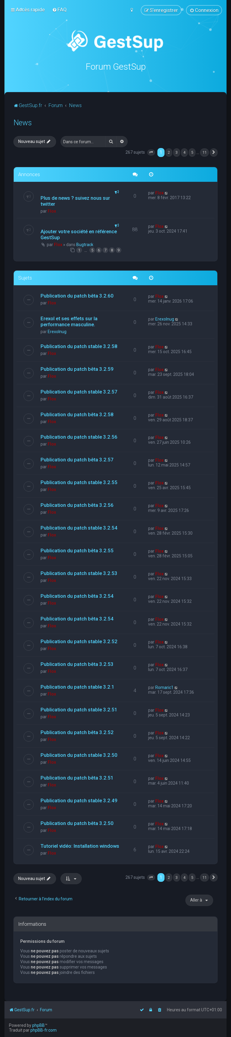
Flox (52, 210)
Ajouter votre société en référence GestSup (79, 234)
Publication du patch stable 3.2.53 (79, 573)
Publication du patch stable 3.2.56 (79, 436)
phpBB (38, 1025)
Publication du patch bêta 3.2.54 (77, 595)
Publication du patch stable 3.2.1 (77, 686)
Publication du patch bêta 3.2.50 (77, 822)
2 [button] (169, 152)
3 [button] (177, 152)
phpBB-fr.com (43, 1030)
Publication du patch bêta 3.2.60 (77, 295)
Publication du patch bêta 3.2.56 (77, 504)
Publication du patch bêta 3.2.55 (77, 550)
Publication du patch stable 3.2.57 (79, 391)
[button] (151, 152)
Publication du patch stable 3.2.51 (79, 709)
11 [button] (204, 152)
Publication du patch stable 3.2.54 (79, 527)
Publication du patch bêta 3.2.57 (77, 459)
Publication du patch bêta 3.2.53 (77, 663)
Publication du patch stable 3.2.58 (79, 345)
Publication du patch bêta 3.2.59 (77, 368)
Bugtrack (84, 243)
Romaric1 (164, 686)
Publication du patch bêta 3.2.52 (77, 731)
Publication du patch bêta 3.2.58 (77, 414)
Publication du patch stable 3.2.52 (79, 640)
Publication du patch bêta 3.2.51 (77, 777)
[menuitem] (59, 9)
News (22, 122)
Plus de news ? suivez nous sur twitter (75, 200)
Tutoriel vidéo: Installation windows (80, 845)
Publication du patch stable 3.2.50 (79, 754)
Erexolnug (57, 330)
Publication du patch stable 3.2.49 (79, 800)
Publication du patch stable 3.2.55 (79, 482)
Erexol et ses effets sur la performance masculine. (69, 321)
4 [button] (184, 152)
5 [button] (192, 152)
